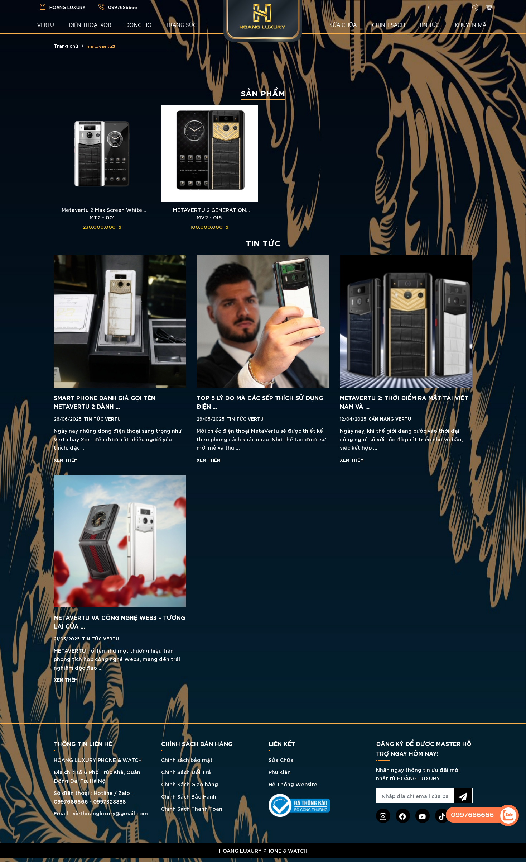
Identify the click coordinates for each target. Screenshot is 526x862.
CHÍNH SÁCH (388, 24)
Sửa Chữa (281, 759)
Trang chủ (66, 45)
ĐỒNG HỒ (138, 24)
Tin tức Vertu (102, 418)
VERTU (45, 24)
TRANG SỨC (181, 24)
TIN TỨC (429, 24)
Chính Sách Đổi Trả (186, 771)
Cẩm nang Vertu (389, 418)
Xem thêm (66, 460)
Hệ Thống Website (293, 784)
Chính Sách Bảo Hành (188, 796)
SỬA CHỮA (343, 24)
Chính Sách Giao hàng (189, 784)
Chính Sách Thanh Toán (191, 808)
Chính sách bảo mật (187, 759)
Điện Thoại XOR (90, 24)
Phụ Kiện (280, 771)
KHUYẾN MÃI (471, 24)
